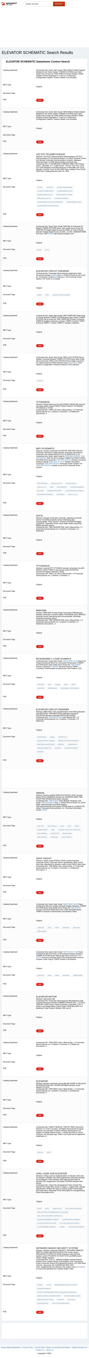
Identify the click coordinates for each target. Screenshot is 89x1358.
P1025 (69, 826)
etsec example (67, 837)
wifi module (60, 494)
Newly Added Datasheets (11, 1347)
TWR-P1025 (53, 801)
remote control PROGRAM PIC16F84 (49, 1296)
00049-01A (40, 1152)
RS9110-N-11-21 (41, 487)
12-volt (48, 1284)
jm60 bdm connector (44, 748)
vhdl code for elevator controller (49, 1215)
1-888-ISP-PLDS (57, 1208)
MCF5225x (61, 744)
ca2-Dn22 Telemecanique (45, 191)
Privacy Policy (27, 1347)
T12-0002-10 (49, 187)
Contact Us (40, 1350)
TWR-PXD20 (68, 904)
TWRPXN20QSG (52, 688)
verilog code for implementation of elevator (52, 1212)
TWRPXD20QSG (41, 931)
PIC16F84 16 (60, 1299)
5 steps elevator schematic (74, 490)
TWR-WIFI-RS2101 (72, 456)
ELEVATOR (40, 490)
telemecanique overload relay (48, 205)
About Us (49, 1350)
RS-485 (50, 234)
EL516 (44, 810)
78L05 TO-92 (71, 1299)
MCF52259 (40, 751)
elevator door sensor (76, 1226)
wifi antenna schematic (45, 494)
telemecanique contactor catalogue (50, 202)
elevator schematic (61, 198)
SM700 (49, 1152)
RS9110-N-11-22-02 (57, 462)
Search (58, 4)
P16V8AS (62, 1226)
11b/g (51, 487)
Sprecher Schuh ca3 (44, 198)
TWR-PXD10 (76, 927)
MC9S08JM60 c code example (70, 688)
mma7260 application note (45, 744)
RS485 (66, 684)
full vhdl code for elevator (69, 1223)
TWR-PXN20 (68, 661)
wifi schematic (62, 487)
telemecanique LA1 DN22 (64, 194)
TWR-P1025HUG (48, 803)
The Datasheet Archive (9, 3)
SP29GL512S (54, 837)
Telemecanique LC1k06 (73, 202)
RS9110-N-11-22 (72, 494)
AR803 (53, 829)
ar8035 (77, 826)
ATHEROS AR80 (67, 833)
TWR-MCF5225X (55, 717)
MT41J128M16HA (42, 833)
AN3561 (52, 737)
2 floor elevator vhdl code (46, 1223)
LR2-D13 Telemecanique (64, 187)
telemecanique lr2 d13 (44, 194)
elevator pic (55, 833)
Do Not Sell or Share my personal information (52, 1347)
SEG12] (39, 1208)
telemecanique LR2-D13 (64, 191)
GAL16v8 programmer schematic (48, 1219)
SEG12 (47, 1208)
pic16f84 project (42, 1303)
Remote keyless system (45, 1299)
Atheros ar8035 (42, 829)
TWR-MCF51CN (62, 737)
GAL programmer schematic (46, 1226)
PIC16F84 (81, 1267)
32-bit (47, 295)
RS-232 (47, 249)
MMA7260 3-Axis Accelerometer (68, 740)
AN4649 (54, 275)
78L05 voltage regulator (60, 1303)
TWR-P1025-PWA (42, 837)
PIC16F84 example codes (72, 1296)
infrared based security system (66, 1284)
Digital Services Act (79, 1347)
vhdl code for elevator (73, 1208)
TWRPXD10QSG (77, 975)
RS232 (73, 684)
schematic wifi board (54, 490)
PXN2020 (54, 666)
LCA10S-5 (40, 187)
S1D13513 (73, 363)
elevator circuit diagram (61, 295)
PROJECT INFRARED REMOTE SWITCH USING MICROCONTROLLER (56, 1292)
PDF (39, 100)
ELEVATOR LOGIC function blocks (69, 829)
